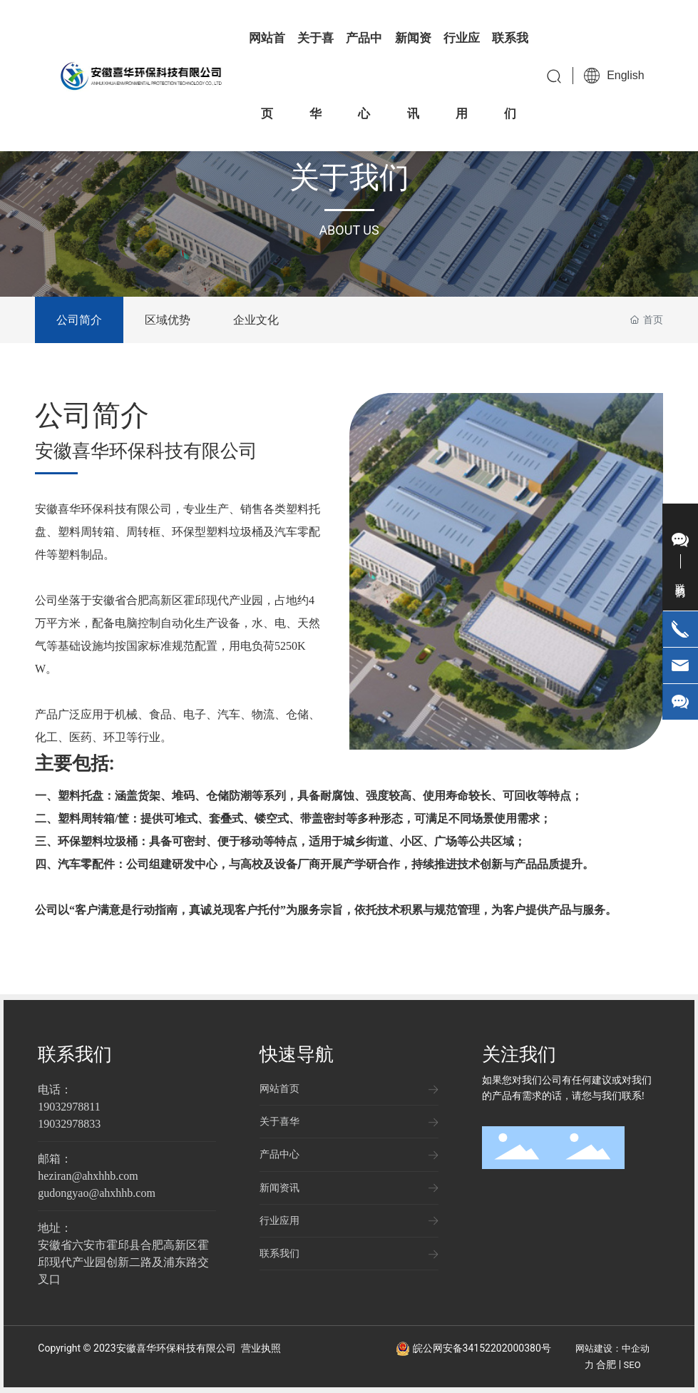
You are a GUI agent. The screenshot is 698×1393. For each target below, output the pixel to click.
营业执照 (261, 1348)
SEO (632, 1364)
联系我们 (75, 1054)
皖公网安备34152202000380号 (482, 1348)
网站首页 (279, 1088)
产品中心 (279, 1154)
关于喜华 (279, 1121)
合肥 (606, 1364)
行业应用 (279, 1220)
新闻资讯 (279, 1187)
